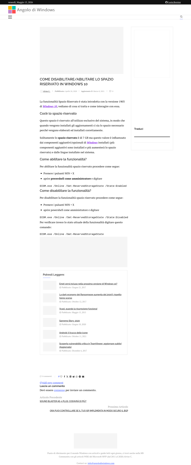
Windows (43, 135)
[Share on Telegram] (52, 340)
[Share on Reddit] (46, 340)
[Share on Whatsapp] (49, 340)
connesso (30, 353)
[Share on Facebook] (36, 340)
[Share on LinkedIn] (42, 340)
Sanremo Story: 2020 (97, 292)
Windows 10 (103, 101)
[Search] (181, 17)
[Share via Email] (55, 340)
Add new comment (24, 346)
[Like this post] (33, 340)
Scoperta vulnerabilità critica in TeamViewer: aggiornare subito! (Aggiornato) (102, 307)
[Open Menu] (10, 17)
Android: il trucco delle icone (45, 305)
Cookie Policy (103, 435)
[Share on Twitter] (39, 340)
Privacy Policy (87, 435)
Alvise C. (17, 91)
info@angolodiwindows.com (101, 420)
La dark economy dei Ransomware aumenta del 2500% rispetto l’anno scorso (104, 277)
